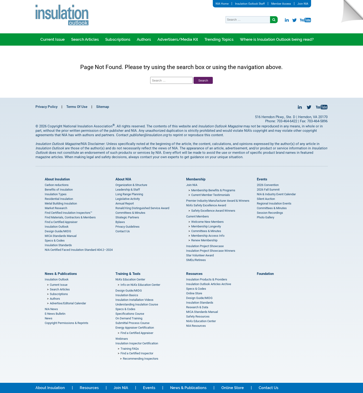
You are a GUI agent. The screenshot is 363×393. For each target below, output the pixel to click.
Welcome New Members (207, 221)
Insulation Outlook (57, 226)
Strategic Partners (127, 217)
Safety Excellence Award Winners (213, 210)
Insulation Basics (126, 295)
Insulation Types (56, 194)
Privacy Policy (46, 107)
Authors (144, 39)
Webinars (121, 338)
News (48, 318)
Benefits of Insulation (59, 189)
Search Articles (85, 39)
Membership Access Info (207, 235)
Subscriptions (117, 39)
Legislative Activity (127, 199)
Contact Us (122, 231)
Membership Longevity (206, 226)
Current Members (197, 216)
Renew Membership (204, 240)
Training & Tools (127, 274)
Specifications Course (129, 313)
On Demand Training (128, 318)
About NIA (123, 179)
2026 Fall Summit (268, 189)
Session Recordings (270, 212)
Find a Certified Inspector (137, 353)
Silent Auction (266, 199)
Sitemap (102, 107)
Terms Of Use (76, 107)
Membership (195, 179)
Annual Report (124, 203)
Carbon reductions (57, 185)
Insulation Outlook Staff (250, 3)
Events (262, 179)
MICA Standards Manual (60, 236)
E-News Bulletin (55, 313)
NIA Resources (196, 325)
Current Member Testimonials (210, 195)
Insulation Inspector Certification (136, 343)
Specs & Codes (55, 240)
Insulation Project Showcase (205, 246)
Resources (194, 274)
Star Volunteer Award (200, 255)
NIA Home (222, 3)
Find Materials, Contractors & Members (70, 217)
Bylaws (120, 222)
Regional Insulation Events (274, 203)
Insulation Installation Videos (134, 300)
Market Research (56, 208)
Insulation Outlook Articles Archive (208, 284)
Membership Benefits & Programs (213, 190)
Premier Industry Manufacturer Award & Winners (217, 200)
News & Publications (61, 274)
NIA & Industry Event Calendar (276, 194)
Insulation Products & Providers (206, 279)
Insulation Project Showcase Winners (210, 250)
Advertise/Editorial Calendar (68, 303)
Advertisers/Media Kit (177, 39)
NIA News (51, 309)
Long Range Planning (129, 194)
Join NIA (302, 3)
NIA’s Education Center (130, 279)
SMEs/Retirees (196, 260)
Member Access (281, 3)
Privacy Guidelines (127, 226)
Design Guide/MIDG (58, 231)
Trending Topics (218, 39)
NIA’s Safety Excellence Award (206, 205)
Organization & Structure (131, 185)
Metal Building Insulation (61, 203)
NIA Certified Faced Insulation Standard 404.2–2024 (79, 250)
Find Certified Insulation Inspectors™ (68, 212)
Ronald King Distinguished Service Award (142, 208)
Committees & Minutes (130, 212)
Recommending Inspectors (140, 358)
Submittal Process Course (132, 323)
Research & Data (197, 307)
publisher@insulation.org (148, 135)
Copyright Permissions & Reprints (66, 323)
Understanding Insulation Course (136, 304)
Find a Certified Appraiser (61, 222)
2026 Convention (268, 185)
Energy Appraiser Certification (134, 327)
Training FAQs (130, 348)
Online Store (194, 293)
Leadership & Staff (127, 189)
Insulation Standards (58, 245)
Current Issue (52, 39)
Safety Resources (198, 316)
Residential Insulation (59, 199)
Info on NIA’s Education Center (140, 284)
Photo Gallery (265, 217)
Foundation (265, 274)
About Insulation (57, 179)
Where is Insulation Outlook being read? (277, 39)
